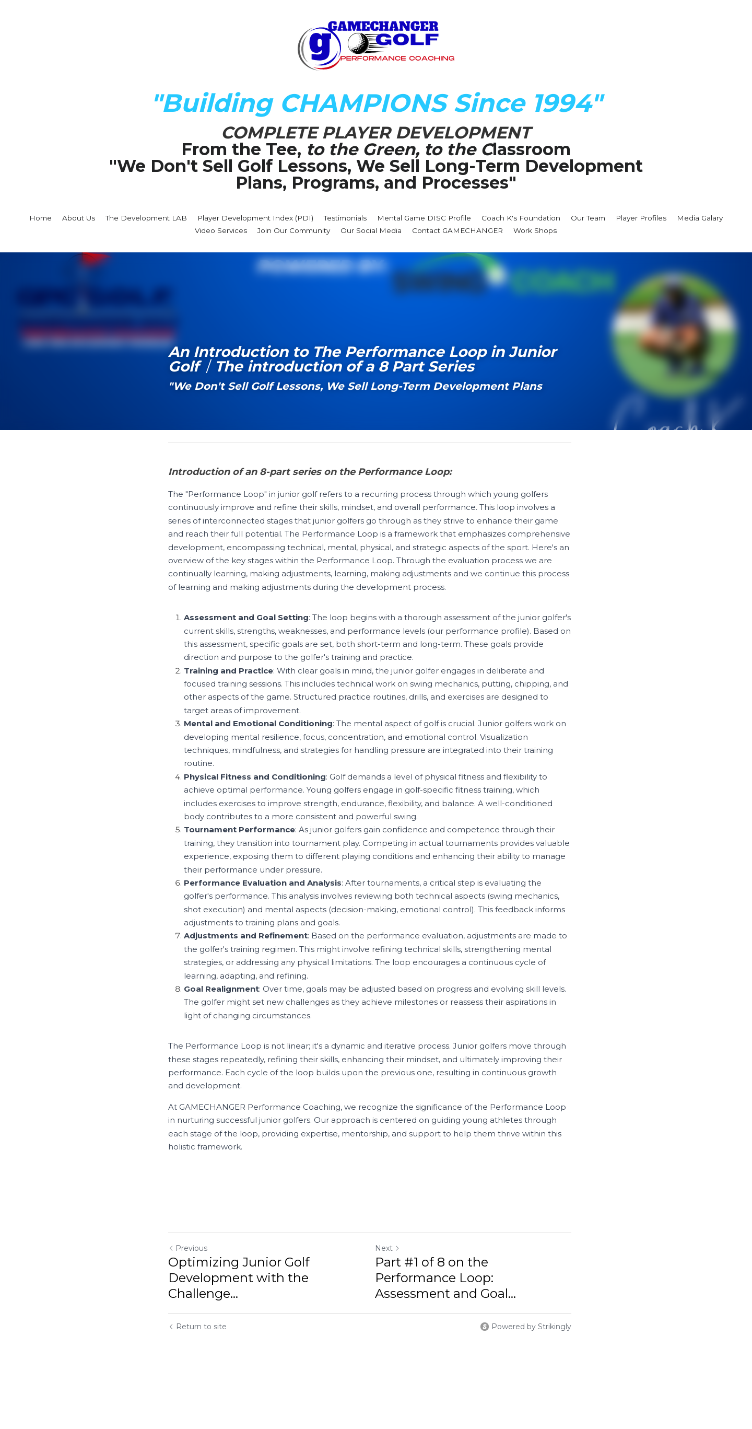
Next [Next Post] (393, 1235)
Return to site (197, 1313)
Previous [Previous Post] (187, 1235)
